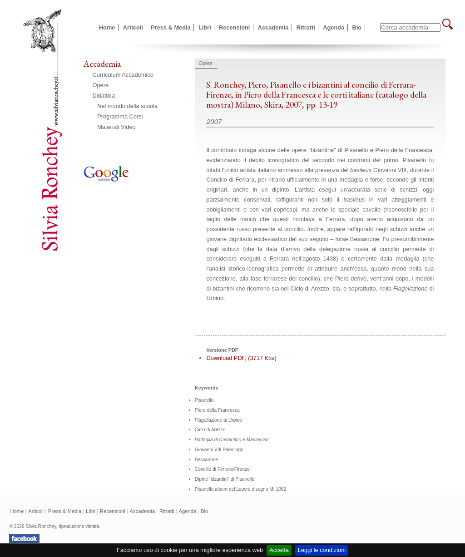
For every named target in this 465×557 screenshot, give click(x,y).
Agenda (333, 27)
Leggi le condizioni (322, 550)
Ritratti (306, 27)
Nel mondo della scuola (127, 106)
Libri (204, 27)
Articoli (133, 27)
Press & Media (171, 27)
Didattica (104, 95)
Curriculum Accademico (123, 74)
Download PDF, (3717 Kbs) (241, 358)
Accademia (273, 27)
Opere (101, 85)
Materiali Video (116, 126)
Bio (357, 27)
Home (107, 27)
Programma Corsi (120, 116)
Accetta (279, 550)
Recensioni (234, 27)
